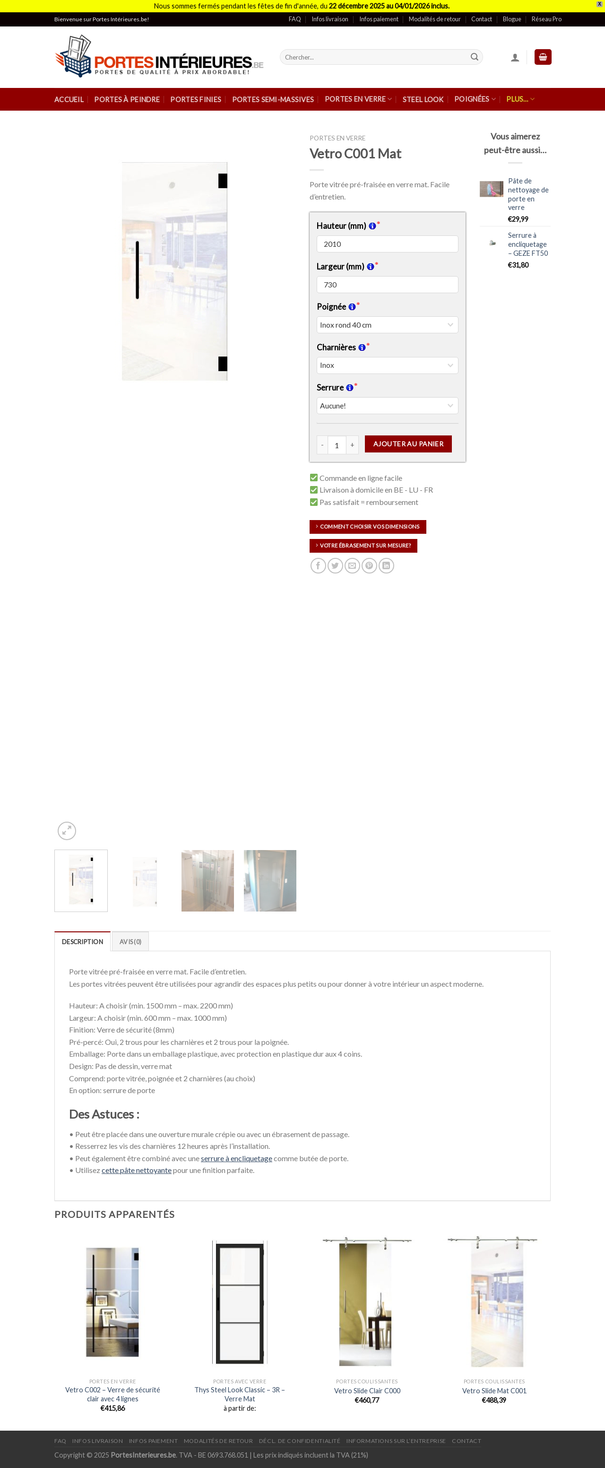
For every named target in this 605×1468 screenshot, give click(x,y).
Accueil (69, 100)
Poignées (475, 99)
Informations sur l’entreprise (396, 1440)
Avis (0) (130, 942)
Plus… (520, 99)
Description (82, 942)
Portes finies (195, 100)
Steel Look (423, 100)
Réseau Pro (547, 19)
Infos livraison (329, 19)
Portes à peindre (127, 100)
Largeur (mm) (346, 266)
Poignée (336, 307)
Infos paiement (378, 19)
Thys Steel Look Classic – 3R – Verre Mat (239, 1394)
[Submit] (475, 57)
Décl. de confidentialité (300, 1440)
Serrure (335, 387)
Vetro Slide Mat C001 (494, 1391)
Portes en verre (358, 99)
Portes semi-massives (273, 100)
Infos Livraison (97, 1440)
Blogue (512, 19)
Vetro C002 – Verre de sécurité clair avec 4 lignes (112, 1394)
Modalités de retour (435, 19)
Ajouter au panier (408, 444)
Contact (481, 19)
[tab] (82, 941)
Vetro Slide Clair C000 (367, 1391)
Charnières (341, 347)
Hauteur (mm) (347, 226)
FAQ (295, 19)
